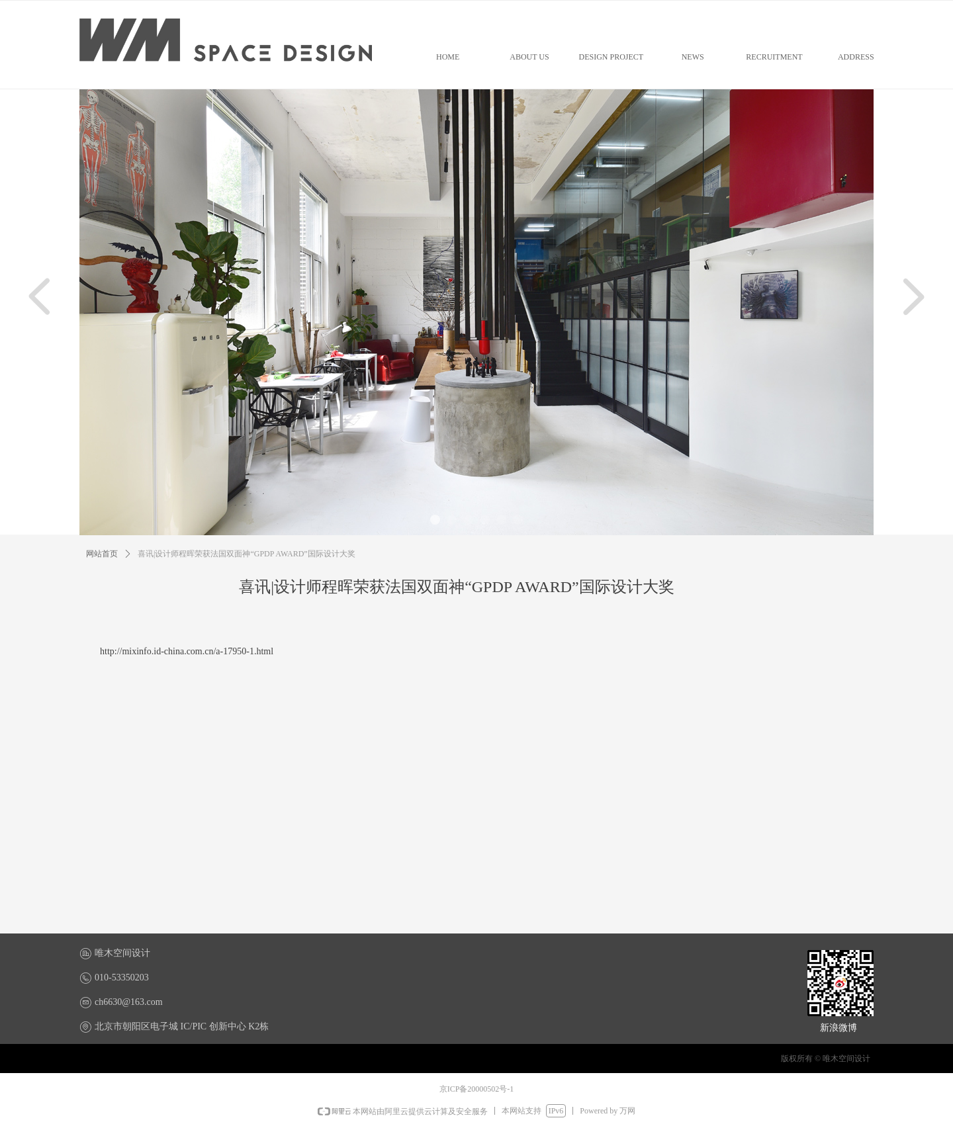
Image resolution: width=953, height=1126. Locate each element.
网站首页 (102, 553)
